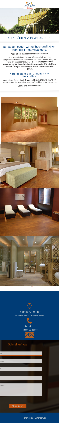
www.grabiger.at (54, 284)
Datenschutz (47, 418)
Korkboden (42, 284)
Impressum (36, 418)
